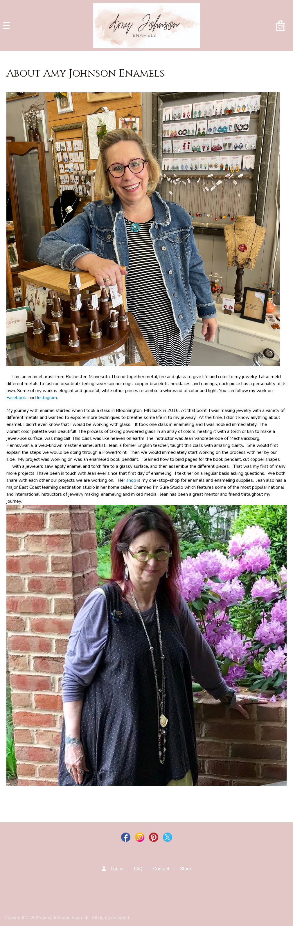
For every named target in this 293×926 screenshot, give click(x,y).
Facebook (17, 397)
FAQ (138, 869)
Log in (117, 869)
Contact (161, 869)
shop (131, 480)
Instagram (47, 397)
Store (185, 869)
